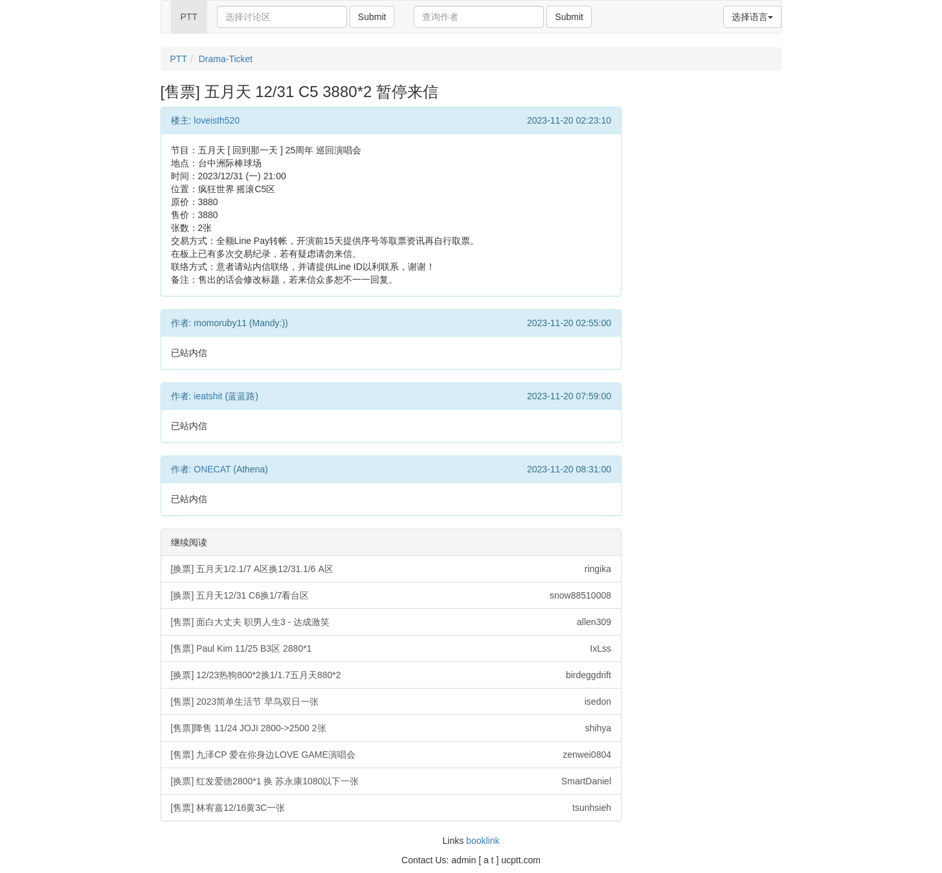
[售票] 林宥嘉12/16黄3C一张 (391, 807)
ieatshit (208, 396)
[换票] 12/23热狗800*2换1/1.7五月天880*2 (391, 675)
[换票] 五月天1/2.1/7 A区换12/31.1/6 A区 (391, 568)
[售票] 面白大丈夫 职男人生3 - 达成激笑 (391, 621)
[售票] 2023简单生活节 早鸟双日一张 (391, 701)
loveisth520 (217, 120)
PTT (189, 17)
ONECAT (212, 469)
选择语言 (752, 17)
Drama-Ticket (226, 59)
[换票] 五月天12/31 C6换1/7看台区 (391, 595)
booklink (482, 840)
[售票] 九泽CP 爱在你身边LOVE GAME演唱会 (391, 754)
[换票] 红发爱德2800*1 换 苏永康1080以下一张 (391, 781)
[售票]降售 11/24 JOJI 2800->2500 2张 (391, 728)
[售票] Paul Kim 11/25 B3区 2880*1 (391, 648)
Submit (372, 17)
